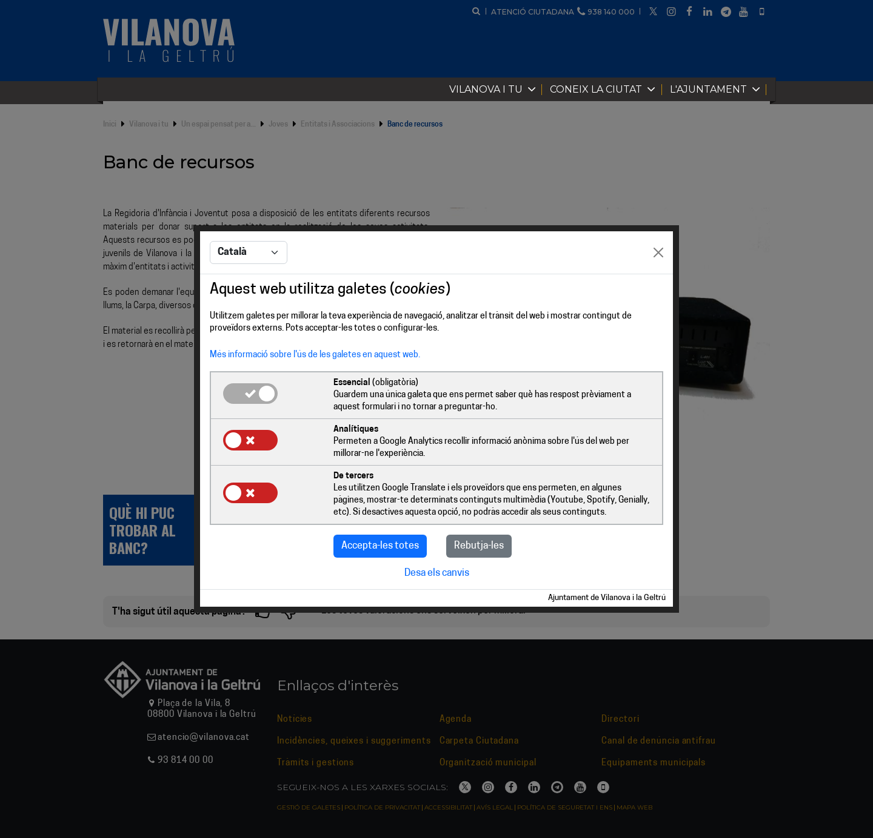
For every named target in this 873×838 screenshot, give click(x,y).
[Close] (658, 252)
